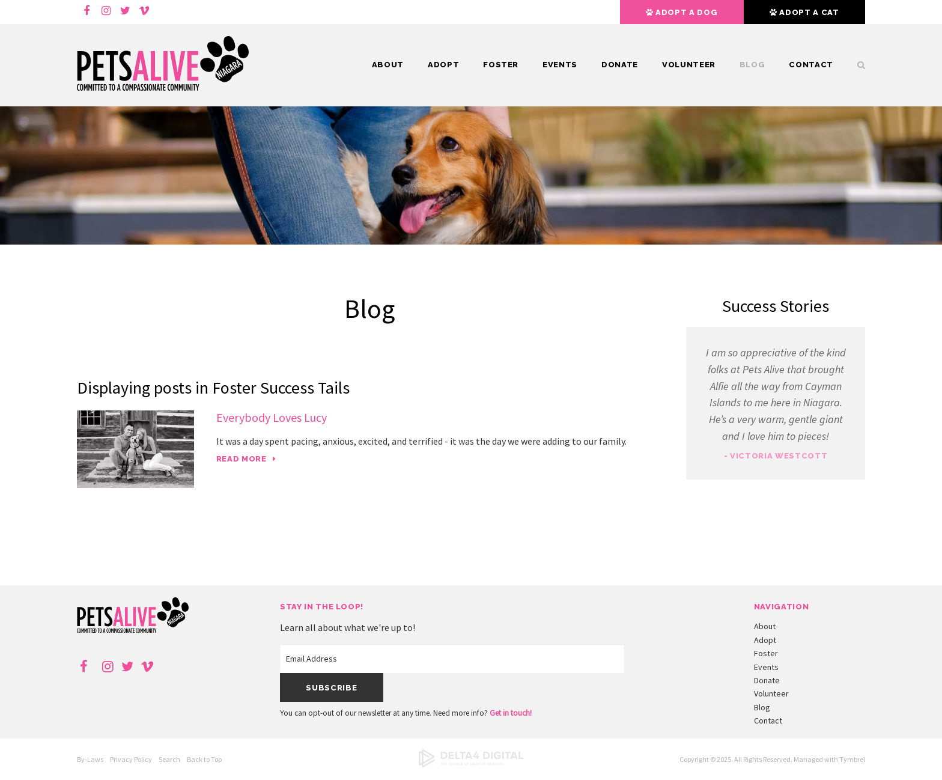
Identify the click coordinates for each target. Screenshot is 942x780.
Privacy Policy (131, 759)
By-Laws (90, 759)
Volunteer (689, 64)
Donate (619, 64)
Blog (752, 64)
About (388, 64)
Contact (811, 64)
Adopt (443, 64)
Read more (241, 458)
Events (559, 64)
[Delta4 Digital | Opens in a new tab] (471, 764)
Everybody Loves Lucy (271, 417)
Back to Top (204, 759)
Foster (500, 64)
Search (855, 65)
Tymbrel (852, 759)
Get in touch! (511, 713)
